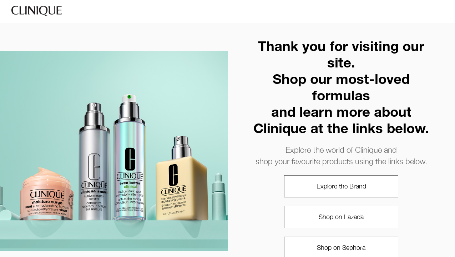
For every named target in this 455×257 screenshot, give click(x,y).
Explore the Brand (341, 186)
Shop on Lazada (341, 217)
